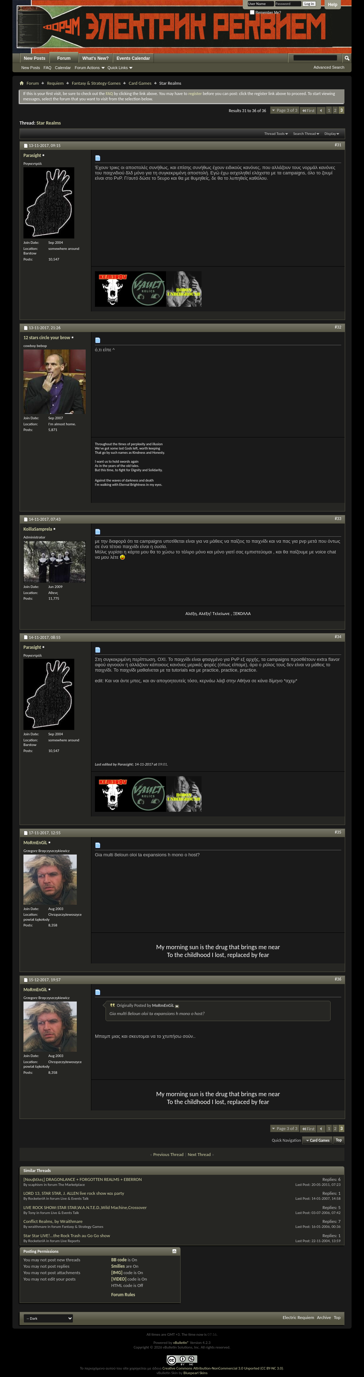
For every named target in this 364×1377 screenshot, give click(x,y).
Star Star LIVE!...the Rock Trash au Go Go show (66, 1235)
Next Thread (199, 1154)
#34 (338, 636)
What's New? (95, 58)
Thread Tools (274, 133)
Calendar (63, 67)
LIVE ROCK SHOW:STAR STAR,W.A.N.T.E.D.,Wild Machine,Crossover (85, 1207)
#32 (338, 327)
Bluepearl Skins (195, 1373)
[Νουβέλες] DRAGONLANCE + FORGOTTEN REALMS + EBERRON (82, 1179)
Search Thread (304, 133)
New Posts (35, 58)
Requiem (55, 83)
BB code (119, 1259)
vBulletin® (181, 1342)
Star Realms (49, 123)
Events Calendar (133, 58)
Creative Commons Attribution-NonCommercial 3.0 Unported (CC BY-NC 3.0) (222, 1368)
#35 (338, 832)
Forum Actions (87, 67)
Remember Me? (265, 13)
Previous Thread (168, 1154)
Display (330, 133)
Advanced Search (329, 67)
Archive (324, 1317)
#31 (338, 144)
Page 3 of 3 (287, 110)
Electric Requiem (298, 1317)
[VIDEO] (119, 1279)
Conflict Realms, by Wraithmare (52, 1221)
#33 (338, 518)
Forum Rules (123, 1294)
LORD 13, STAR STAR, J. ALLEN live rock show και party (73, 1193)
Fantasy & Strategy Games (96, 83)
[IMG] (117, 1272)
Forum (63, 58)
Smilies (118, 1266)
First (308, 110)
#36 (338, 979)
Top (339, 1140)
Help (332, 4)
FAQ (48, 67)
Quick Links (118, 67)
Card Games (140, 83)
